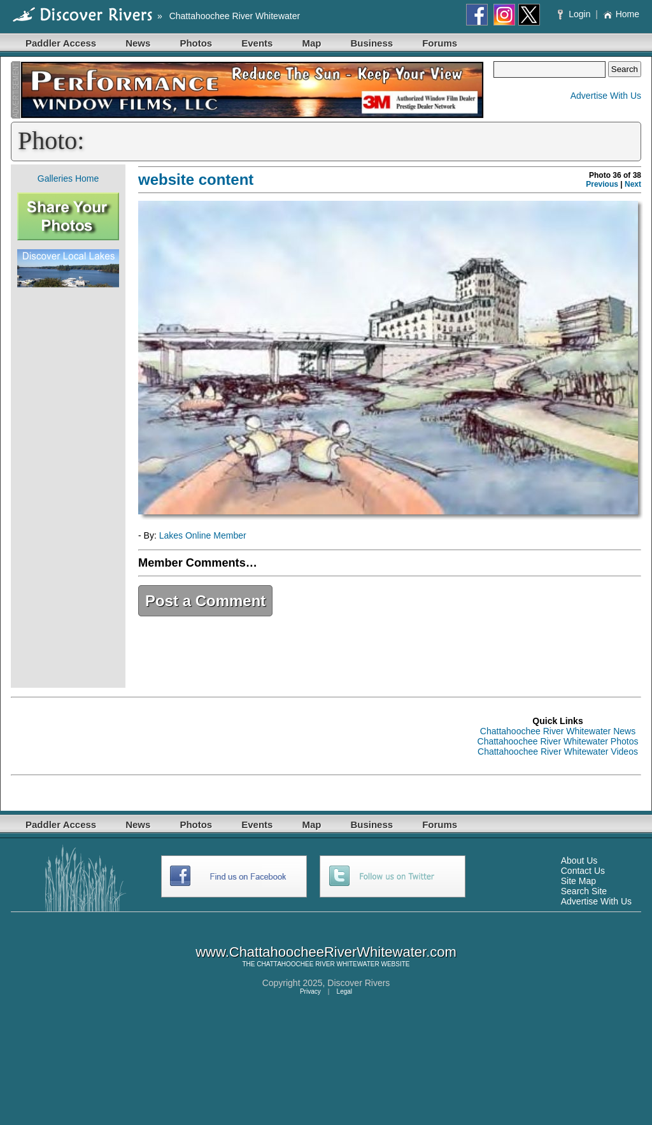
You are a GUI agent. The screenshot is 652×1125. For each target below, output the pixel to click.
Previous (602, 184)
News (137, 43)
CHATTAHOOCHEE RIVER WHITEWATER (318, 964)
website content (195, 179)
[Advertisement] (68, 487)
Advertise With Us (605, 96)
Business (371, 43)
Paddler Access (60, 43)
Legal (344, 991)
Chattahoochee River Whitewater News (557, 731)
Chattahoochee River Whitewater (234, 16)
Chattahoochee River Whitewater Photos (558, 741)
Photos (196, 43)
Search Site (584, 891)
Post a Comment (205, 600)
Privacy (310, 991)
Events (257, 43)
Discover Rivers (358, 983)
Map (311, 43)
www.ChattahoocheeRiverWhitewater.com (326, 952)
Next (633, 184)
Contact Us (583, 871)
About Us (579, 860)
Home (621, 14)
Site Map (578, 881)
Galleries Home (68, 178)
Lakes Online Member (202, 535)
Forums (439, 43)
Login (575, 14)
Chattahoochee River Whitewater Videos (558, 751)
